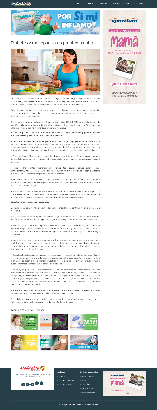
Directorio (103, 3)
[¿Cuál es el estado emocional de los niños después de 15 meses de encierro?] (24, 342)
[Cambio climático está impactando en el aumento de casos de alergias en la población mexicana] (24, 322)
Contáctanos (140, 3)
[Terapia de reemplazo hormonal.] (54, 342)
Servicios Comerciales (121, 3)
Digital (84, 380)
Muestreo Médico (88, 376)
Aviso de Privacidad (65, 384)
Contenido (90, 3)
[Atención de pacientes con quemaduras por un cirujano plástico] (84, 322)
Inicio (79, 3)
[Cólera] (54, 322)
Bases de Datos (87, 388)
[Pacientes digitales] (84, 342)
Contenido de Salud (88, 392)
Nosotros (62, 376)
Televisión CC (86, 384)
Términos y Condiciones (67, 380)
